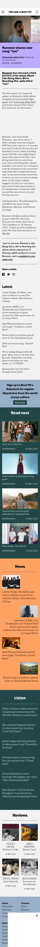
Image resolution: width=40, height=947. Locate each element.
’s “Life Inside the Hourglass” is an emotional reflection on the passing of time (19, 793)
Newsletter (7, 906)
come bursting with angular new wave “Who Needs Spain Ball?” (19, 777)
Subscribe (20, 402)
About (5, 903)
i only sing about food (24, 102)
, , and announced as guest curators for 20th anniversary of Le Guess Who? (18, 312)
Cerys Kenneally (9, 60)
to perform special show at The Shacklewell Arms (18, 337)
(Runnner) (16, 63)
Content (25, 903)
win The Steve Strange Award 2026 (15, 371)
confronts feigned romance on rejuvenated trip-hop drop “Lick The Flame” (18, 728)
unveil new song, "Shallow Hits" (17, 345)
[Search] (3, 11)
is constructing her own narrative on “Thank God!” (18, 761)
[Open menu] (37, 12)
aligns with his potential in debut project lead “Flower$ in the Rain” (19, 744)
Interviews (9, 449)
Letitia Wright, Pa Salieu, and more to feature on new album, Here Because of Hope (17, 297)
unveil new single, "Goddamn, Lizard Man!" (17, 326)
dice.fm (6, 233)
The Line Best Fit (20, 12)
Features (25, 909)
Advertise (7, 909)
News (6, 63)
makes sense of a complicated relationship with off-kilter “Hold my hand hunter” (20, 712)
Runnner (7, 72)
